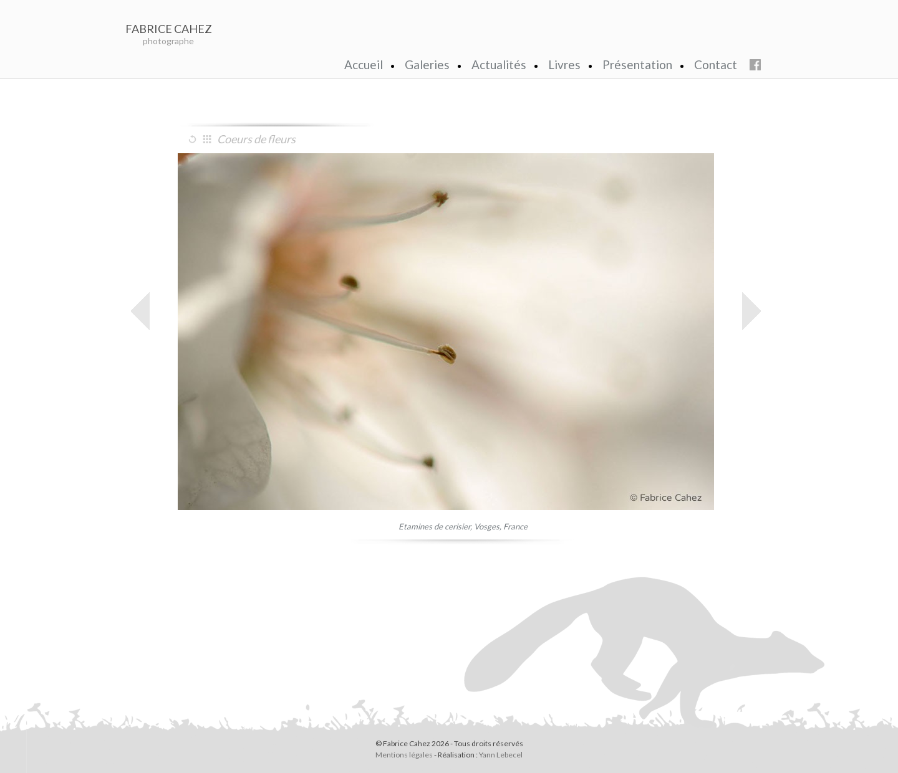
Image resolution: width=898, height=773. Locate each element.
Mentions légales (404, 754)
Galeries (427, 64)
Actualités (498, 64)
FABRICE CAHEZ (168, 29)
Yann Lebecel (501, 754)
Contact (715, 64)
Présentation (637, 64)
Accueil (363, 64)
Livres (564, 64)
